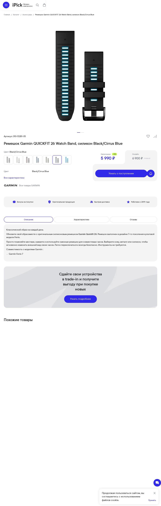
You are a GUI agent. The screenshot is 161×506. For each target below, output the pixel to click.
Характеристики (82, 219)
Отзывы (134, 219)
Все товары (22, 185)
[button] (78, 132)
